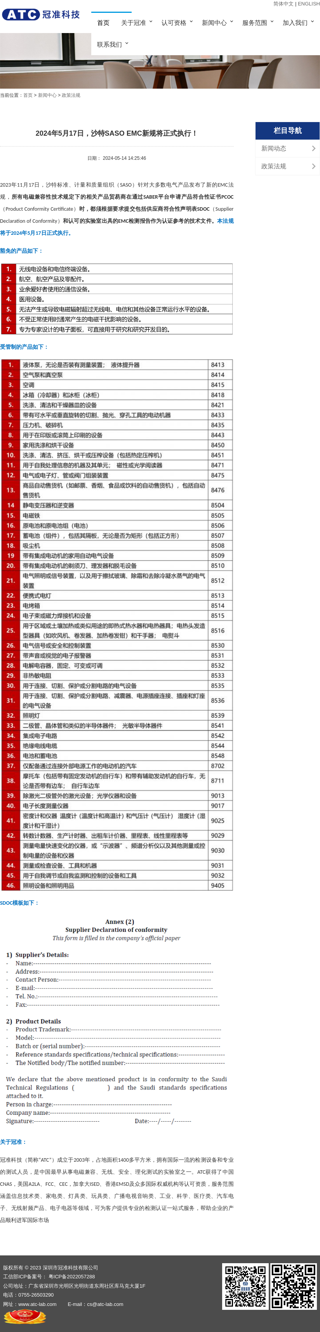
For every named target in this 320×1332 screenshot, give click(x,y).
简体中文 (284, 4)
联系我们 (109, 44)
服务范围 (254, 22)
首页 (103, 22)
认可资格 (174, 22)
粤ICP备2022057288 (72, 1277)
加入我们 (295, 22)
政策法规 (71, 95)
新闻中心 (214, 22)
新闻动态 (273, 148)
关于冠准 (133, 22)
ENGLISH (309, 4)
